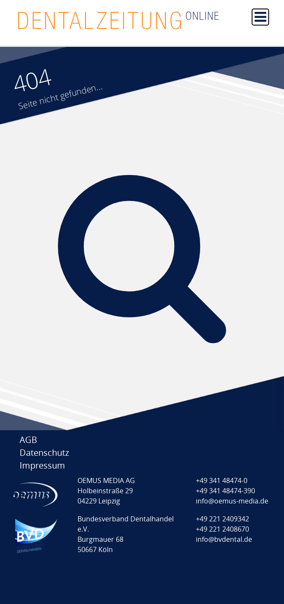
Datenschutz (44, 452)
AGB (28, 440)
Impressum (42, 465)
